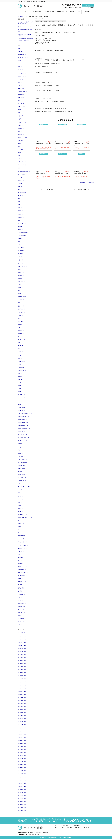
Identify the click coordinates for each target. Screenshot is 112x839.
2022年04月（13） (22, 780)
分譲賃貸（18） (21, 444)
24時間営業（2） (22, 594)
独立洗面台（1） (22, 309)
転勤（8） (20, 131)
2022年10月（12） (22, 761)
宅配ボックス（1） (22, 162)
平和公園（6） (21, 551)
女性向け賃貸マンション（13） (25, 468)
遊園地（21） (21, 615)
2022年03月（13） (22, 783)
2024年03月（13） (22, 709)
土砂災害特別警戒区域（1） (24, 232)
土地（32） (20, 159)
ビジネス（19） (21, 183)
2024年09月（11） (22, 691)
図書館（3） (20, 511)
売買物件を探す (49, 12)
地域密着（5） (21, 306)
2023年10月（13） (22, 725)
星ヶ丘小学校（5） (22, 603)
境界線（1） (20, 241)
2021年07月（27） (22, 807)
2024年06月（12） (22, 700)
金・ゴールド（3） (22, 223)
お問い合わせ (88, 5)
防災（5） (20, 189)
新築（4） (20, 560)
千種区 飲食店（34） (23, 407)
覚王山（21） (21, 336)
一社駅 (58, 21)
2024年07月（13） (22, 697)
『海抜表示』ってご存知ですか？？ (24, 34)
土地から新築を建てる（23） (24, 171)
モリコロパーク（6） (23, 548)
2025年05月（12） (22, 666)
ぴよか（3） (20, 496)
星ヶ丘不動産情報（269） (24, 437)
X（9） (19, 483)
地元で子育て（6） (22, 97)
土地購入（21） (21, 119)
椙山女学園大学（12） (23, 575)
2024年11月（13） (22, 685)
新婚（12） (20, 303)
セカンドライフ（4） (23, 106)
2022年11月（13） (22, 758)
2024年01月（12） (22, 715)
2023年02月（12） (22, 749)
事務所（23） (21, 578)
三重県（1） (20, 260)
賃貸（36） (20, 168)
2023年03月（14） (22, 746)
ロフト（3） (20, 499)
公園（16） (20, 554)
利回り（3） (20, 214)
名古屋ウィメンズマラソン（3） (25, 517)
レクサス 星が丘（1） (23, 465)
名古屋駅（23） (21, 585)
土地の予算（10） (22, 116)
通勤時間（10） (21, 128)
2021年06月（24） (22, 810)
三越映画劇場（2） (22, 367)
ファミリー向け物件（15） (24, 137)
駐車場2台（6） (21, 60)
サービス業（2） (22, 195)
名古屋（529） (21, 447)
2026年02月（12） (22, 639)
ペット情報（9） (22, 456)
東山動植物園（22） (22, 618)
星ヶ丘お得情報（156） (23, 425)
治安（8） (20, 85)
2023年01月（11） (22, 752)
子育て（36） (21, 493)
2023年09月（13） (22, 728)
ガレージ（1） (21, 63)
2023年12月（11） (22, 718)
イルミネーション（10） (23, 572)
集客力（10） (21, 113)
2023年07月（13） (22, 734)
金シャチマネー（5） (23, 542)
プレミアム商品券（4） (23, 545)
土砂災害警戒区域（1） (23, 235)
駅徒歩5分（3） (21, 180)
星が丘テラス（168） (23, 434)
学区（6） (20, 597)
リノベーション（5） (23, 174)
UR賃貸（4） (21, 505)
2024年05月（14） (22, 703)
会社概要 (69, 828)
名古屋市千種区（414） (23, 422)
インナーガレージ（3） (23, 57)
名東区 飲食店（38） (23, 459)
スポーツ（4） (21, 609)
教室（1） (20, 198)
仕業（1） (20, 201)
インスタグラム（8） (23, 514)
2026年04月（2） (22, 633)
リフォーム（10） (22, 355)
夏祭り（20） (21, 508)
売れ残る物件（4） (22, 250)
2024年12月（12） (22, 682)
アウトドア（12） (22, 401)
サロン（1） (20, 204)
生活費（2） (20, 152)
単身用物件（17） (22, 140)
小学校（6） (20, 600)
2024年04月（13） (22, 706)
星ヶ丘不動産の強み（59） (24, 416)
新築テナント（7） (22, 582)
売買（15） (20, 146)
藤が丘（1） (20, 143)
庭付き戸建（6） (22, 79)
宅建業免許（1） (22, 238)
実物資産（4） (21, 226)
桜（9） (19, 520)
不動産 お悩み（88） (23, 474)
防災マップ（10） (22, 345)
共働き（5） (20, 287)
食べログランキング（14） (24, 462)
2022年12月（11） (22, 755)
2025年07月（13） (22, 660)
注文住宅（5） (21, 330)
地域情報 (63, 21)
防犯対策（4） (21, 471)
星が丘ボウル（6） (22, 370)
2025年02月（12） (22, 676)
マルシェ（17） (21, 379)
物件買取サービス (62, 12)
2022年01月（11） (22, 789)
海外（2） (20, 318)
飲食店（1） (20, 211)
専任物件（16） (21, 591)
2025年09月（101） (22, 654)
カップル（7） (21, 300)
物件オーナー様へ (75, 12)
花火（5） (20, 532)
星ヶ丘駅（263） (22, 395)
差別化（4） (20, 70)
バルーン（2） (21, 539)
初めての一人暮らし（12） (24, 296)
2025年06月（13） (22, 663)
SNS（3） (20, 284)
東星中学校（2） (22, 557)
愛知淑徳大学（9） (22, 569)
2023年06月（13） (22, 737)
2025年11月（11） (22, 648)
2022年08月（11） (22, 767)
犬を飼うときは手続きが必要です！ (25, 30)
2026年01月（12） (22, 642)
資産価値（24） (21, 333)
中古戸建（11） (21, 177)
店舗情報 (87, 12)
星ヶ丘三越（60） (22, 431)
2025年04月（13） (22, 669)
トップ (24, 12)
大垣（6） (20, 624)
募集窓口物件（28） (22, 588)
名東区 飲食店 (52, 21)
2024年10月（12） (22, 688)
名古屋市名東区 (39, 21)
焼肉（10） (20, 349)
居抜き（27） (21, 453)
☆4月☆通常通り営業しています (25, 26)
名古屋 (45, 21)
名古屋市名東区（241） (23, 419)
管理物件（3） (21, 134)
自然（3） (20, 100)
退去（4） (20, 358)
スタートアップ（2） (23, 94)
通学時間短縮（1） (22, 88)
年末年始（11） (21, 490)
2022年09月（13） (22, 764)
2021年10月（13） (22, 798)
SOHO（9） (20, 51)
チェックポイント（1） (23, 247)
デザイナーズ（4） (22, 122)
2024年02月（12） (22, 712)
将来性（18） (21, 293)
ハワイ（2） (20, 315)
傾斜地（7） (20, 269)
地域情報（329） (22, 606)
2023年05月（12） (22, 740)
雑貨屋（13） (21, 404)
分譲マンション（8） (23, 361)
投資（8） (20, 220)
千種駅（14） (21, 388)
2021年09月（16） (22, 801)
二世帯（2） (20, 327)
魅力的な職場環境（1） (23, 192)
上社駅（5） (20, 352)
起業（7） (20, 67)
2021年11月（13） (22, 795)
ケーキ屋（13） (21, 376)
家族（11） (20, 82)
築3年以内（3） (21, 290)
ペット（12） (21, 529)
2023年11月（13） (22, 722)
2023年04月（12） (22, 743)
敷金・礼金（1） (22, 321)
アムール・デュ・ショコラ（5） (25, 486)
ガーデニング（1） (22, 103)
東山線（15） (21, 125)
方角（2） (20, 342)
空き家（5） (20, 229)
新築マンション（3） (23, 566)
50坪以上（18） (21, 186)
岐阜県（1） (20, 263)
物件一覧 (77, 828)
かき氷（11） (21, 526)
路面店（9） (20, 110)
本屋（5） (20, 373)
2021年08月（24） (22, 804)
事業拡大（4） (21, 275)
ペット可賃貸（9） (22, 73)
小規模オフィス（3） (23, 91)
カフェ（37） (21, 382)
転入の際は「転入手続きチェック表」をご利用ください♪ (25, 22)
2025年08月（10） (22, 657)
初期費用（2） (21, 324)
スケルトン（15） (22, 410)
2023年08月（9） (22, 731)
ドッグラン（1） (22, 312)
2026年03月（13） (22, 636)
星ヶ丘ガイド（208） (23, 441)
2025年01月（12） (22, 679)
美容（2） (20, 208)
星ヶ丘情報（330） (22, 477)
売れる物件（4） (22, 254)
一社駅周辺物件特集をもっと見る (85, 182)
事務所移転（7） (22, 563)
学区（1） (20, 244)
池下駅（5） (20, 391)
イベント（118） (22, 612)
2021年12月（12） (22, 792)
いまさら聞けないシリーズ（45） (25, 413)
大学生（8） (20, 48)
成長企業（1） (21, 278)
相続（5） (20, 257)
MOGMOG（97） (22, 339)
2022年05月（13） (22, 777)
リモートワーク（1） (23, 266)
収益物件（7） (21, 217)
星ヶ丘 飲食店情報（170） (24, 428)
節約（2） (20, 155)
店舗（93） (20, 450)
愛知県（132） (21, 523)
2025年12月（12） (22, 645)
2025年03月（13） (22, 672)
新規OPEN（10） (22, 536)
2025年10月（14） (22, 651)
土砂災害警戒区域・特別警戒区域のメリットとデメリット (25, 39)
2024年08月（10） (22, 694)
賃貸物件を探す (37, 12)
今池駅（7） (20, 385)
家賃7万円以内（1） (22, 76)
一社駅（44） (21, 364)
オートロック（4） (22, 165)
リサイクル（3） (22, 398)
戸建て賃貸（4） (22, 281)
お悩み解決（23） (22, 149)
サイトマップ (85, 828)
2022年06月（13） (22, 774)
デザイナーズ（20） (22, 480)
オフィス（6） (21, 272)
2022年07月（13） (22, 771)
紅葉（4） (20, 502)
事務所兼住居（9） (22, 54)
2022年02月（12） (22, 786)
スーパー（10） (21, 621)
